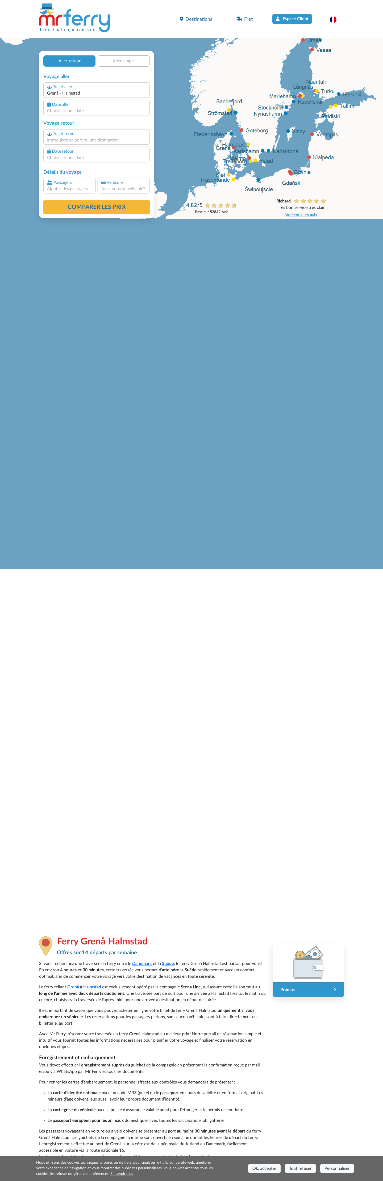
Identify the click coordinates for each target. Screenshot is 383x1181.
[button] (336, 19)
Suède (168, 963)
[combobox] (96, 93)
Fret (244, 19)
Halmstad (92, 987)
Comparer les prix (97, 207)
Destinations (196, 19)
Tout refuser (300, 1168)
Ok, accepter (264, 1168)
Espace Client (292, 19)
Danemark (142, 963)
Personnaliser (337, 1168)
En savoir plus (121, 1174)
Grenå (73, 987)
